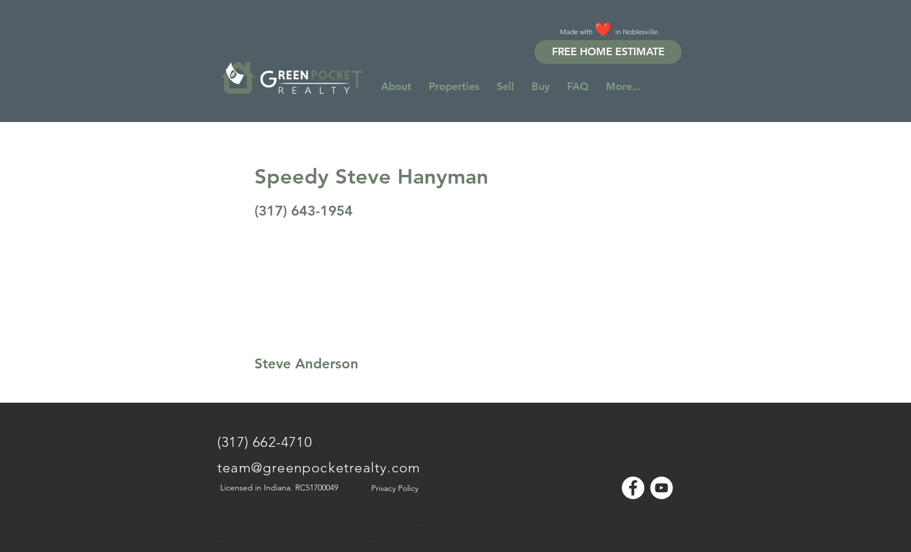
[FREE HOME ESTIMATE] (608, 52)
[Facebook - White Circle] (633, 487)
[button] (623, 86)
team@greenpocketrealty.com (318, 467)
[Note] (227, 517)
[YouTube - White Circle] (661, 487)
